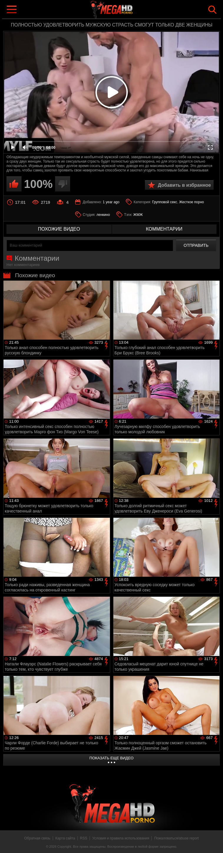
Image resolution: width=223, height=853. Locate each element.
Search (212, 10)
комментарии (164, 229)
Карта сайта (65, 838)
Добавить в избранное (184, 185)
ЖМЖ (138, 215)
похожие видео (59, 229)
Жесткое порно (191, 202)
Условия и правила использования (120, 838)
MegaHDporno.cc (123, 10)
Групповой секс (164, 202)
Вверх (214, 842)
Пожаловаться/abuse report (176, 838)
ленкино (103, 215)
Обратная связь (37, 838)
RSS (83, 838)
